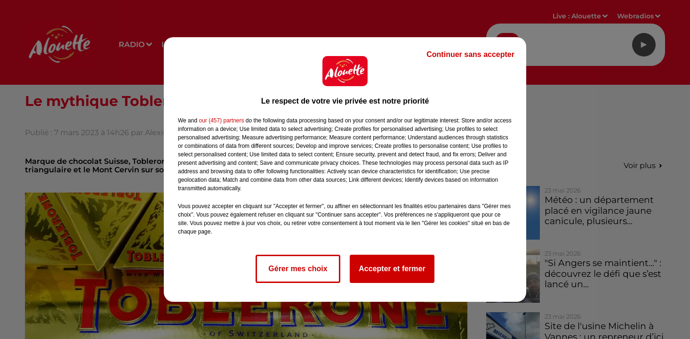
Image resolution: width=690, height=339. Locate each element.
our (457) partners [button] (221, 120)
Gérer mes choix (297, 269)
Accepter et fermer (392, 269)
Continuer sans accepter (470, 54)
